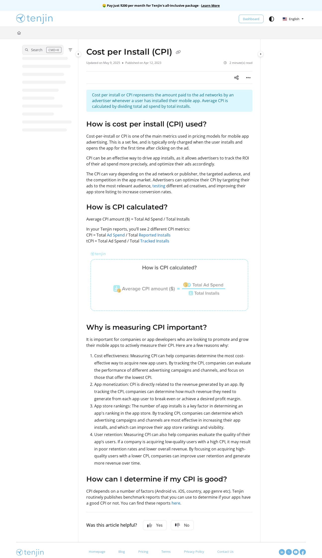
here (176, 503)
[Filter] (70, 50)
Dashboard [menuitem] (251, 19)
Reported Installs (155, 235)
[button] (34, 19)
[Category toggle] (78, 54)
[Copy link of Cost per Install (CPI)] (178, 52)
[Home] (19, 32)
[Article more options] (248, 77)
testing (158, 186)
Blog (121, 551)
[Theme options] (272, 19)
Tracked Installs (154, 241)
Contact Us (225, 551)
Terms (166, 551)
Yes (155, 525)
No (182, 525)
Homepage (97, 551)
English (291, 19)
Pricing (143, 551)
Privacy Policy (194, 551)
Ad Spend (116, 235)
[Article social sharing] (236, 77)
